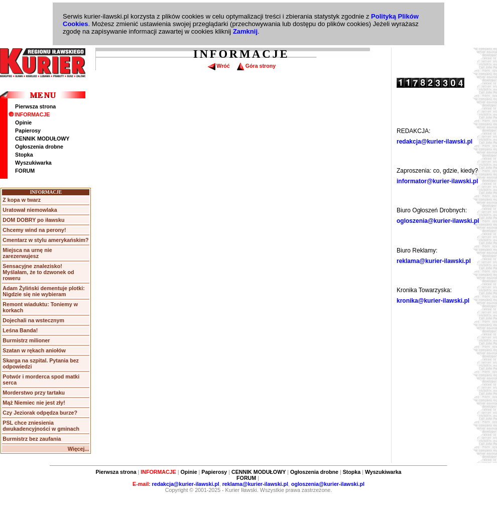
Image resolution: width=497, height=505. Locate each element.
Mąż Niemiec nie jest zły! (34, 403)
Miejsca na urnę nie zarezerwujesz (27, 253)
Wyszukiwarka (33, 163)
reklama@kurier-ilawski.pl (434, 261)
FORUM (25, 171)
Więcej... (78, 449)
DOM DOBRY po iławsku (33, 220)
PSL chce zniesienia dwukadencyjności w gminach (41, 426)
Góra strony (256, 66)
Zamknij (245, 31)
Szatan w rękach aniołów (34, 350)
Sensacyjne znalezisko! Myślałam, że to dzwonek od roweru (38, 272)
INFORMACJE (29, 114)
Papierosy (28, 131)
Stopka (24, 155)
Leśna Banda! (20, 330)
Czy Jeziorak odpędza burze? (40, 413)
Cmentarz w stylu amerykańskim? (45, 240)
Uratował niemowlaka (30, 210)
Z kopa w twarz (22, 200)
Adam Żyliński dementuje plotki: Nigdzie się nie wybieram (43, 291)
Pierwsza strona (35, 106)
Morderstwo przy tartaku (34, 393)
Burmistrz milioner (26, 340)
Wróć (218, 66)
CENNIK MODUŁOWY (42, 139)
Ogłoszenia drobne (39, 147)
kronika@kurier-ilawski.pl (433, 300)
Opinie (23, 122)
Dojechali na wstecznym (33, 320)
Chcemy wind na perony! (34, 230)
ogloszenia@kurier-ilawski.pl (438, 220)
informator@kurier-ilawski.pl (437, 181)
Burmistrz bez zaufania (32, 439)
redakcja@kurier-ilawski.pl (434, 141)
